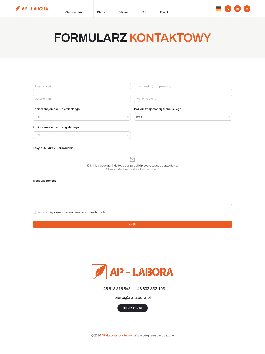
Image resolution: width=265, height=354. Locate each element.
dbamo (127, 335)
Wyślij (132, 224)
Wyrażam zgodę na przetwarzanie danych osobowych (71, 212)
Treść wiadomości (45, 180)
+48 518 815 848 (116, 289)
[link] (218, 9)
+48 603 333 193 (150, 289)
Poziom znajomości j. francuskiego (157, 109)
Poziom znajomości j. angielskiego (56, 127)
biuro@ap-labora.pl (132, 297)
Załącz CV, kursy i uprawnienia (53, 148)
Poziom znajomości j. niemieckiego (56, 109)
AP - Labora (109, 335)
